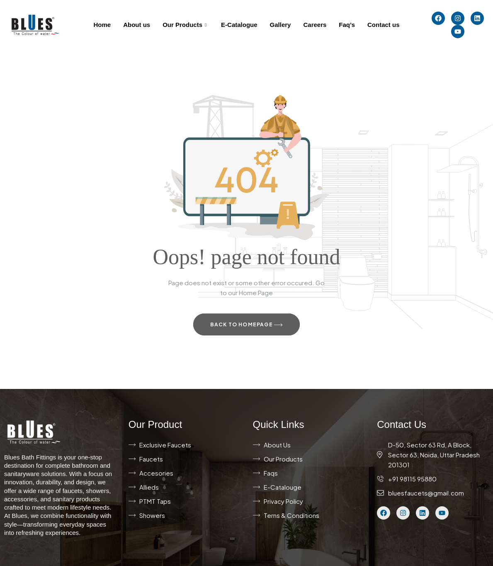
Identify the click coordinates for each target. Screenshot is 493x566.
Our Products (186, 24)
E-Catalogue (239, 24)
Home (102, 24)
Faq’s (347, 24)
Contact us (383, 24)
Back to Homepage (246, 325)
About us (136, 24)
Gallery (280, 24)
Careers (314, 24)
